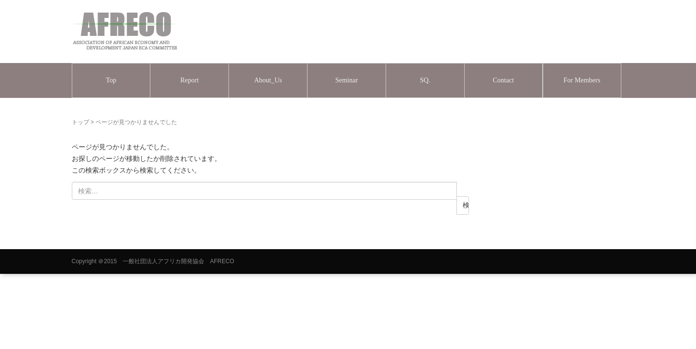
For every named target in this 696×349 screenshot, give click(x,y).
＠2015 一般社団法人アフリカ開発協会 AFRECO (166, 261)
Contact (503, 80)
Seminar (346, 80)
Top (111, 80)
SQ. (425, 80)
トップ (80, 122)
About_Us (268, 80)
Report (189, 80)
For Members (582, 80)
